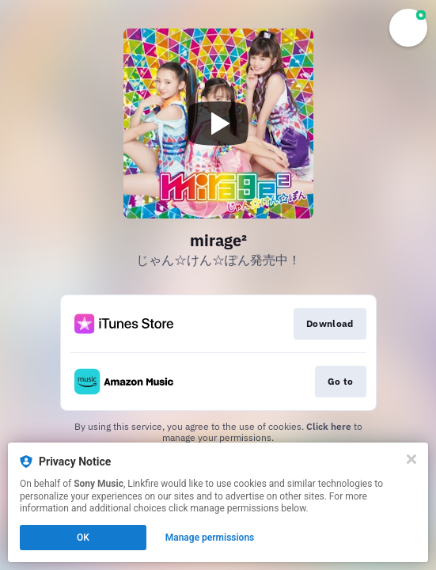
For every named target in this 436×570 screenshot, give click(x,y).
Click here (328, 426)
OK (83, 537)
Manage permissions (210, 537)
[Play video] (218, 123)
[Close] (411, 459)
